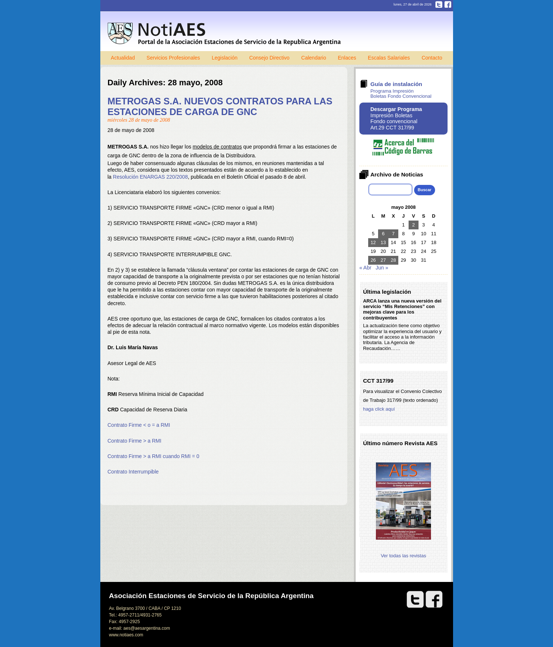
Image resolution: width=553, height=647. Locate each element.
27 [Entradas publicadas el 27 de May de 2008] (383, 260)
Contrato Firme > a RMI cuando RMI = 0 (154, 456)
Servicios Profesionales (173, 58)
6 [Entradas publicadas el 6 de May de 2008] (383, 233)
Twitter (438, 4)
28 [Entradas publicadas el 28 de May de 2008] (393, 260)
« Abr (365, 268)
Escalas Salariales (389, 58)
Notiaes (226, 34)
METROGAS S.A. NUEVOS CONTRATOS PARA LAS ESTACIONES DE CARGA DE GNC (220, 106)
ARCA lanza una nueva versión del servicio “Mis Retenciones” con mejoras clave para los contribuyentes (402, 309)
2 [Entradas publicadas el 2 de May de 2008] (413, 225)
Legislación (224, 58)
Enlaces (347, 58)
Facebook (447, 4)
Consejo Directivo (269, 58)
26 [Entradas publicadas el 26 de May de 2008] (373, 260)
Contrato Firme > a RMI (135, 441)
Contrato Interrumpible (133, 472)
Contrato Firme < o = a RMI (139, 425)
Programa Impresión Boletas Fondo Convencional (400, 93)
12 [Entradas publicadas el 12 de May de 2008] (373, 242)
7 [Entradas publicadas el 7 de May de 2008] (393, 233)
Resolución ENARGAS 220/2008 (150, 177)
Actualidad (123, 58)
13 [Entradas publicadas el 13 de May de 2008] (383, 242)
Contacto (431, 58)
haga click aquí (379, 409)
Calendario (313, 58)
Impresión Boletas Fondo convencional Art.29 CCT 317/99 (396, 118)
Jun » (382, 268)
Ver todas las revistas (403, 555)
